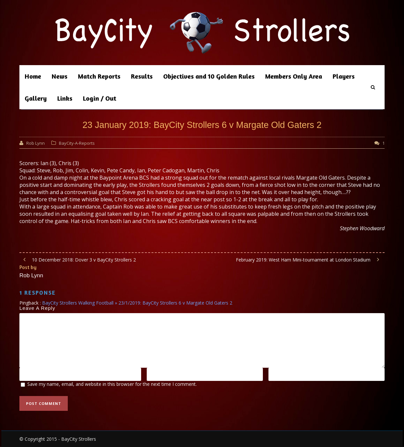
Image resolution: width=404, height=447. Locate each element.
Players (344, 76)
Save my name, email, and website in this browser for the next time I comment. (112, 384)
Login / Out (99, 98)
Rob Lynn (35, 143)
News (59, 76)
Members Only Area (293, 76)
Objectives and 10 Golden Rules (209, 76)
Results (142, 76)
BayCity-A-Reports (77, 143)
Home (33, 76)
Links (64, 98)
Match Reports (99, 76)
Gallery (36, 98)
